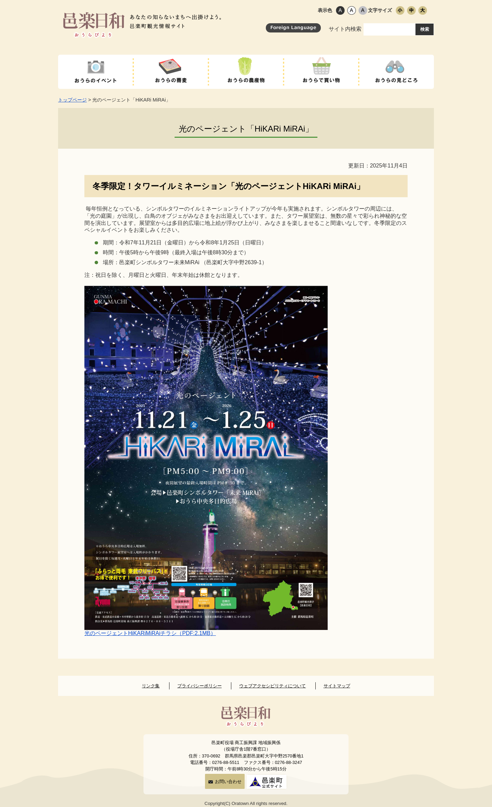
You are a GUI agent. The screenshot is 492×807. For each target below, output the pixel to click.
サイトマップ (337, 685)
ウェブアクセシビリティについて (272, 685)
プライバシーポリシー (199, 685)
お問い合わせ (225, 781)
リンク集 (151, 685)
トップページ (72, 100)
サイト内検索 (372, 29)
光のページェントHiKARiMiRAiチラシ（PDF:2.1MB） (150, 633)
